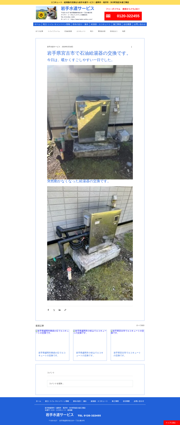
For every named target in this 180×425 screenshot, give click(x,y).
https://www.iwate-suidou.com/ (81, 19)
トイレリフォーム (54, 31)
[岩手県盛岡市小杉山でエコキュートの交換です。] (90, 339)
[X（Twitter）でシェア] (54, 310)
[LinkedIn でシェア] (59, 310)
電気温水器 (101, 31)
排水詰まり (114, 31)
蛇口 (91, 31)
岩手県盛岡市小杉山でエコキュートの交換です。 (89, 354)
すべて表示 (140, 325)
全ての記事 (39, 31)
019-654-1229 (69, 17)
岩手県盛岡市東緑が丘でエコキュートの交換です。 (52, 354)
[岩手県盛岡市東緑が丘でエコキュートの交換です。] (52, 339)
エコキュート (81, 31)
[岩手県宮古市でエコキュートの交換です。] (127, 339)
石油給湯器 (68, 31)
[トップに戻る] (172, 422)
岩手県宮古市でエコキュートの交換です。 (127, 354)
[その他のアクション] (131, 46)
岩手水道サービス (77, 8)
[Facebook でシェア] (48, 310)
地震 (123, 31)
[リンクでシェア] (65, 310)
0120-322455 (92, 415)
